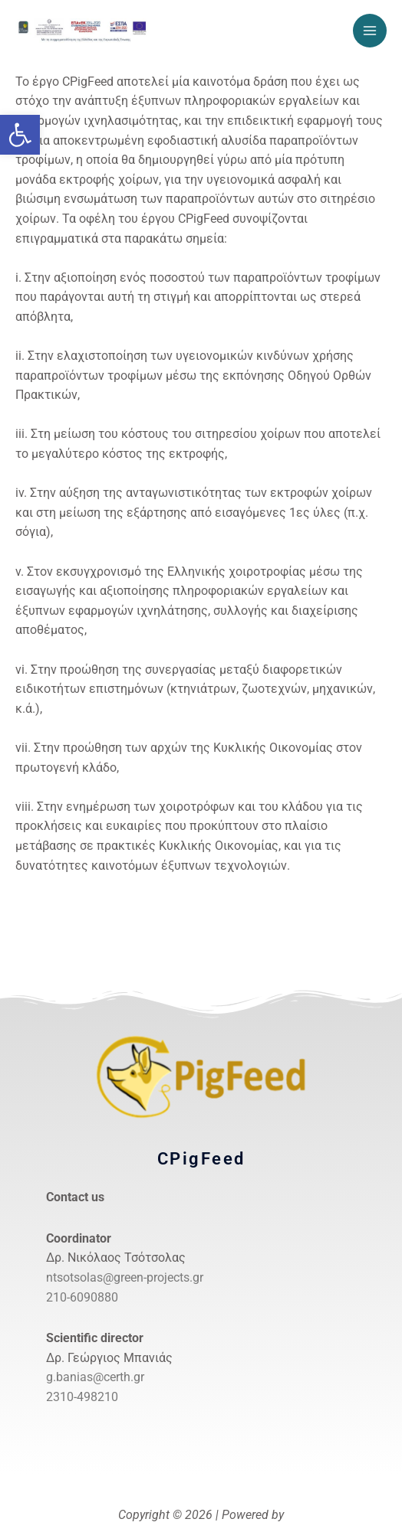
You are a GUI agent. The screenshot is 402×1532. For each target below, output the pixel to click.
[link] (20, 135)
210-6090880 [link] (82, 1297)
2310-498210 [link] (82, 1397)
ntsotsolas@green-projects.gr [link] (124, 1277)
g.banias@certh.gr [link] (95, 1377)
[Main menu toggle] (370, 30)
